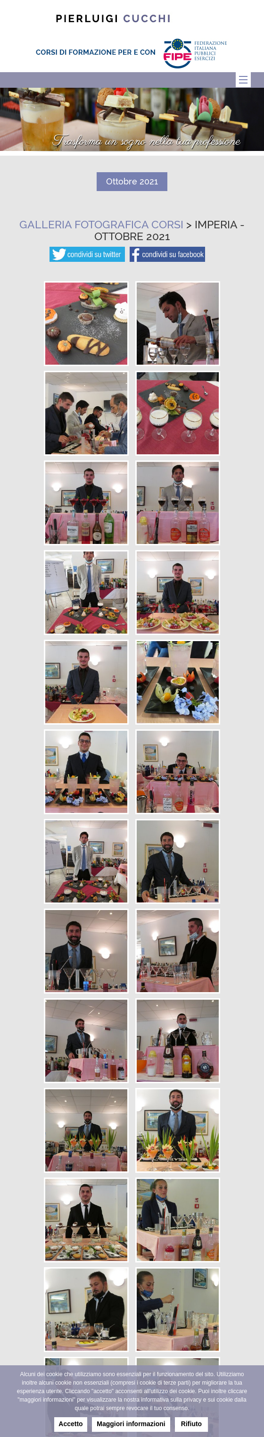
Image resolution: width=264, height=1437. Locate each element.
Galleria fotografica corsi (101, 224)
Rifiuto (191, 1424)
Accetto (70, 1424)
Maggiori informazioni (131, 1424)
